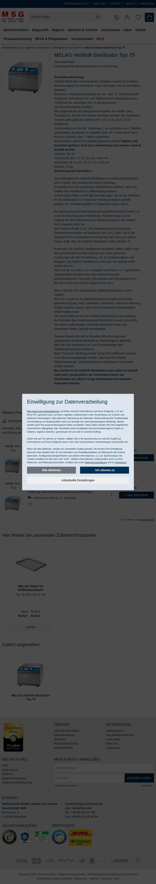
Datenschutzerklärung (96, 462)
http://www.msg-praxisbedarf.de (43, 411)
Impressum (120, 462)
